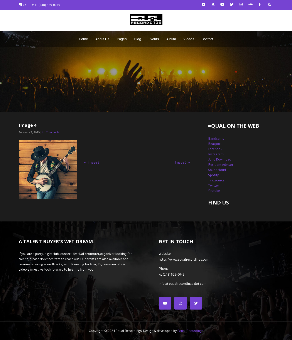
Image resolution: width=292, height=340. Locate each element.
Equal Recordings (190, 330)
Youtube (214, 190)
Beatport (215, 143)
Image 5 (183, 162)
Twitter (213, 185)
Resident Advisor (220, 164)
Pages (122, 39)
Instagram (216, 154)
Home (83, 39)
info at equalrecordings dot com (182, 283)
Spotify (213, 175)
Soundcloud (217, 169)
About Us (102, 39)
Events (154, 39)
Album (171, 39)
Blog (137, 39)
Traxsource (216, 180)
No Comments (50, 132)
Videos (188, 39)
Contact (207, 39)
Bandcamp (216, 138)
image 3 (92, 162)
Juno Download (219, 159)
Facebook (215, 149)
